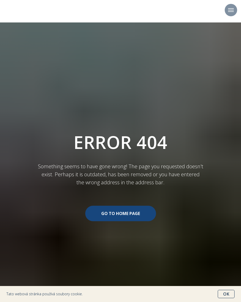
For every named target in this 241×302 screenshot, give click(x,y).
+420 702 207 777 (120, 11)
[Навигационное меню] (231, 10)
